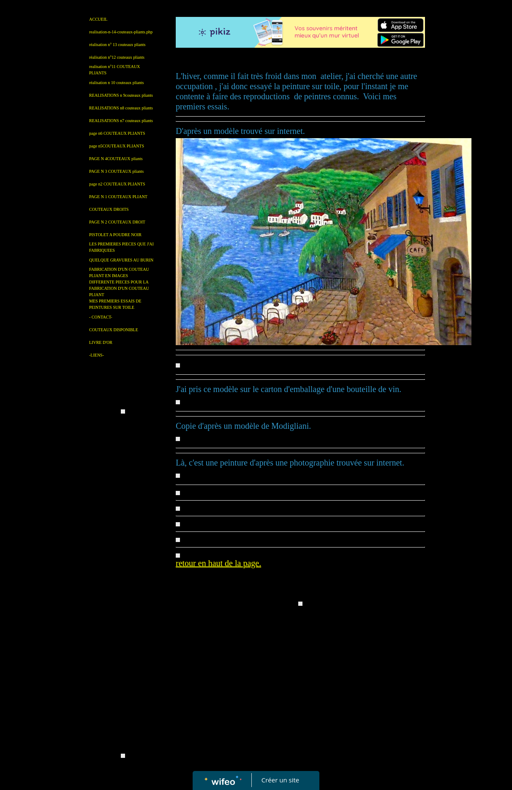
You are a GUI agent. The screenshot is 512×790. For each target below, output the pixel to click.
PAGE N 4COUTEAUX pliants (116, 158)
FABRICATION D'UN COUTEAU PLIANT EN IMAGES (119, 272)
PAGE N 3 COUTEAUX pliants (116, 171)
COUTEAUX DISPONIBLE (113, 329)
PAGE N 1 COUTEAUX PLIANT (118, 196)
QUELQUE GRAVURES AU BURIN (121, 260)
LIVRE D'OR (100, 342)
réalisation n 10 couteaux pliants (116, 82)
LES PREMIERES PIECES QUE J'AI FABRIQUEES (121, 247)
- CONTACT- (100, 317)
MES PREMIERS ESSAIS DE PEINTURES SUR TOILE (115, 304)
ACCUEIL (98, 19)
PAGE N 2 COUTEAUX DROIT (117, 222)
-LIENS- (96, 355)
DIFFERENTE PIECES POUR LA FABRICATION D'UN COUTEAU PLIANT (119, 288)
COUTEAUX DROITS (109, 209)
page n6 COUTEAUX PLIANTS (117, 133)
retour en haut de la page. (218, 563)
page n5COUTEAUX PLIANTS (116, 146)
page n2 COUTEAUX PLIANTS (117, 184)
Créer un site (280, 780)
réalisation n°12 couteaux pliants (116, 57)
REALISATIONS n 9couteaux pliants (121, 95)
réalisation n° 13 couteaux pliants (117, 44)
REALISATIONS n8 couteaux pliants (121, 108)
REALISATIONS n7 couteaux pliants (121, 120)
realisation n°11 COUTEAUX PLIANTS (114, 69)
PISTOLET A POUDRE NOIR (115, 234)
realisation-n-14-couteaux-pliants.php (121, 32)
